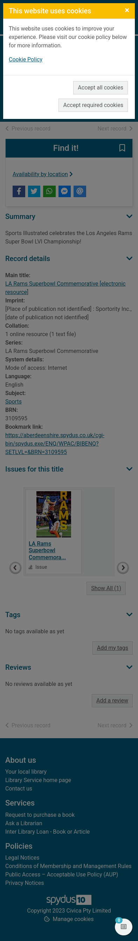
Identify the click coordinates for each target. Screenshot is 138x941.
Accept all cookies (100, 87)
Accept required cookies (93, 105)
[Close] (127, 10)
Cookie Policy (25, 59)
